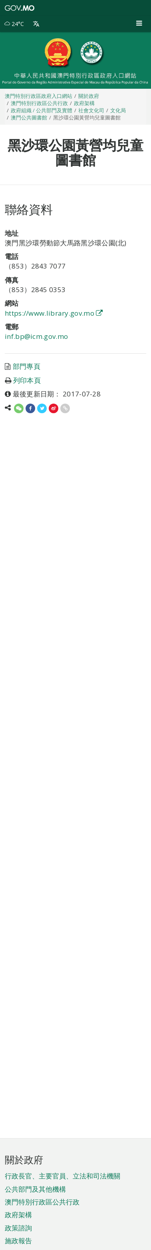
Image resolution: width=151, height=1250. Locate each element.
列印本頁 (27, 380)
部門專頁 (26, 366)
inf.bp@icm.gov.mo (36, 336)
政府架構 (18, 1214)
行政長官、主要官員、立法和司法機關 (62, 1175)
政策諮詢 (18, 1227)
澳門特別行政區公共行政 (42, 1201)
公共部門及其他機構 (35, 1189)
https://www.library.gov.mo (54, 313)
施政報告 (18, 1240)
